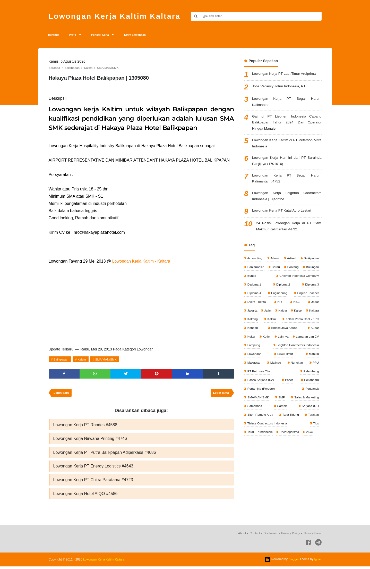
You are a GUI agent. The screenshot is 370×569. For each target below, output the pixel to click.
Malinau (313, 366)
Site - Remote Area (260, 418)
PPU (277, 374)
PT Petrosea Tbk (307, 374)
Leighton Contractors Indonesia (268, 357)
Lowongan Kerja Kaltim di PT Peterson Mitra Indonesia (286, 145)
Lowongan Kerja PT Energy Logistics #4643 (93, 468)
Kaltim (82, 360)
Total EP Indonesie (260, 435)
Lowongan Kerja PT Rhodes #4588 (85, 426)
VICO (310, 435)
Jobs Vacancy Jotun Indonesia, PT (279, 87)
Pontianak (311, 392)
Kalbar (293, 314)
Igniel (318, 562)
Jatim (273, 314)
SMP (281, 400)
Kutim (314, 340)
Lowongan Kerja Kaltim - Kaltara (141, 262)
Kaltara (252, 322)
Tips (315, 426)
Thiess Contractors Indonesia (267, 426)
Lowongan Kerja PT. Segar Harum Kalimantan (286, 103)
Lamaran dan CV (282, 348)
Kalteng (283, 322)
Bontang (292, 271)
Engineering (278, 297)
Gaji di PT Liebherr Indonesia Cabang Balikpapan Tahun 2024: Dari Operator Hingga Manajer (286, 124)
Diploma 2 (282, 288)
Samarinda (254, 409)
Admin (274, 262)
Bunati (251, 279)
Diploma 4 (254, 297)
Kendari (313, 331)
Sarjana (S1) (310, 409)
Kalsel (314, 314)
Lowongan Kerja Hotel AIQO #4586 (85, 496)
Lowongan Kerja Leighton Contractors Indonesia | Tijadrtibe (286, 199)
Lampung (312, 348)
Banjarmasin (256, 271)
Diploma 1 (254, 288)
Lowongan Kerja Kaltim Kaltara (117, 16)
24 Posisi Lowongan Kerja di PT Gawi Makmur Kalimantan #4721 (289, 230)
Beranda (55, 35)
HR (279, 305)
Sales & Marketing (306, 400)
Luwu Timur (255, 366)
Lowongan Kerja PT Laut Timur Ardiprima (285, 75)
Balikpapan (61, 360)
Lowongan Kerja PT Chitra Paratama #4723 (93, 482)
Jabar (314, 305)
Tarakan (313, 418)
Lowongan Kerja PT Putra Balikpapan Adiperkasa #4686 (104, 454)
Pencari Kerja (105, 35)
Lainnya (252, 348)
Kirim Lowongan (143, 35)
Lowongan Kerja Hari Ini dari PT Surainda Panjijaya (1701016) (286, 163)
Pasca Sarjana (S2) (286, 383)
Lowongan (311, 357)
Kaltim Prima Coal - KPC (264, 331)
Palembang (255, 383)
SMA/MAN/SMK (107, 360)
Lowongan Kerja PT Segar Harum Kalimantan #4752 (286, 181)
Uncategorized (289, 435)
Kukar (299, 340)
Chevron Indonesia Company (298, 279)
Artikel (291, 262)
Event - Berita (256, 305)
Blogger (293, 562)
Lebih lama (221, 394)
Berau (275, 271)
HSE (296, 305)
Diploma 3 (311, 288)
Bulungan (312, 271)
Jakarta (252, 314)
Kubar (284, 340)
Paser (314, 383)
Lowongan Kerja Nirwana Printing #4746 (90, 440)
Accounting (255, 262)
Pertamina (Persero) (283, 392)
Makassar (294, 366)
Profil (75, 35)
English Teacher (307, 297)
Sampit (281, 409)
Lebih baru (62, 394)
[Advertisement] (141, 304)
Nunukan (253, 374)
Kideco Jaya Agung (260, 340)
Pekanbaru (254, 392)
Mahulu (275, 366)
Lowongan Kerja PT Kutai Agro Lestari (282, 214)
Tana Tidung (290, 418)
